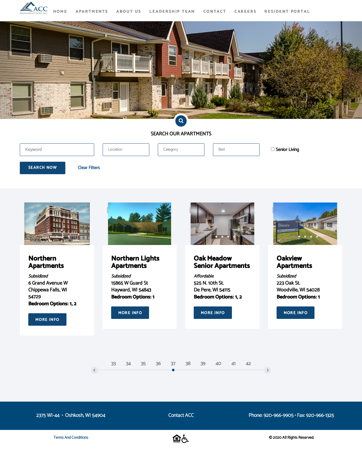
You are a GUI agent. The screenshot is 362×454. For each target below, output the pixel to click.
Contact (214, 11)
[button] (45, 236)
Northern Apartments (46, 262)
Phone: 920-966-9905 (271, 415)
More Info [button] (47, 320)
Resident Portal (287, 11)
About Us (128, 11)
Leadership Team (172, 11)
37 (173, 363)
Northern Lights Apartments (135, 262)
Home (60, 11)
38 (188, 363)
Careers (245, 11)
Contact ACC (181, 415)
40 (218, 363)
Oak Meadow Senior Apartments (222, 262)
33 (113, 363)
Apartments (92, 11)
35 (143, 363)
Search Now (42, 168)
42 (248, 363)
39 (203, 363)
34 (128, 363)
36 (158, 363)
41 (233, 363)
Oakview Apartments (294, 262)
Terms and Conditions (70, 437)
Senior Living (287, 149)
